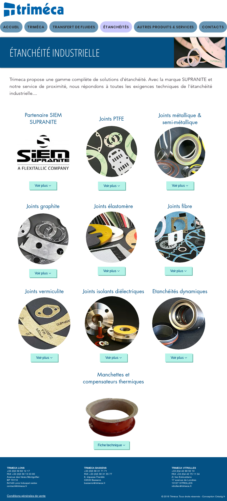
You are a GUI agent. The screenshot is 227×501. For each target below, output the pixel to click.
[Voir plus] (43, 185)
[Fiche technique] (111, 445)
